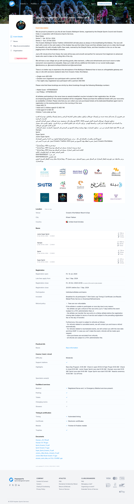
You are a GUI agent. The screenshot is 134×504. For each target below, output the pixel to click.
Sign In (93, 4)
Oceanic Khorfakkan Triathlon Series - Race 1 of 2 (62, 17)
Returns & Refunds (64, 486)
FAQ (60, 481)
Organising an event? (87, 486)
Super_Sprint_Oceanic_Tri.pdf (45, 450)
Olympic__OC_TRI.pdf (42, 440)
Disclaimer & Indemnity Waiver (68, 484)
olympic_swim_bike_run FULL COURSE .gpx (49, 458)
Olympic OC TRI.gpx (42, 442)
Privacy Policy (40, 489)
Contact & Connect (42, 481)
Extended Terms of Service (89, 489)
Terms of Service (64, 489)
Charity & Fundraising (43, 486)
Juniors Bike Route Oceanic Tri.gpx (46, 455)
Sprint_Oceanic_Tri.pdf (43, 445)
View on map (48, 209)
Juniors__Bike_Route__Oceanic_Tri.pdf (47, 453)
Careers (38, 484)
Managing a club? (86, 484)
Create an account (104, 4)
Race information (72, 348)
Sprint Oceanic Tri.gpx (42, 448)
